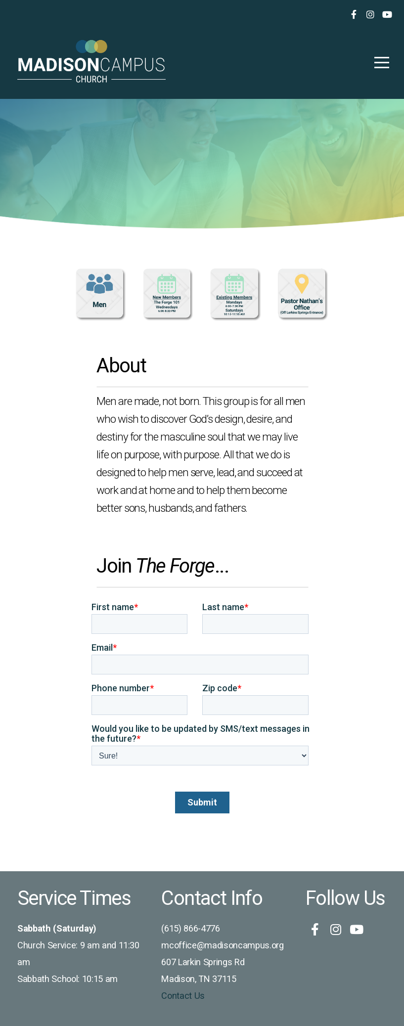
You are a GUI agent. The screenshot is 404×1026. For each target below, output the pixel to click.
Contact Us (183, 995)
